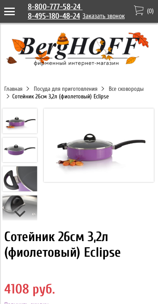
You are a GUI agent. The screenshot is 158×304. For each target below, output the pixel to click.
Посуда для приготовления (65, 88)
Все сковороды (126, 88)
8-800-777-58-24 (55, 6)
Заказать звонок (104, 16)
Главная (13, 88)
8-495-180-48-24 (54, 16)
